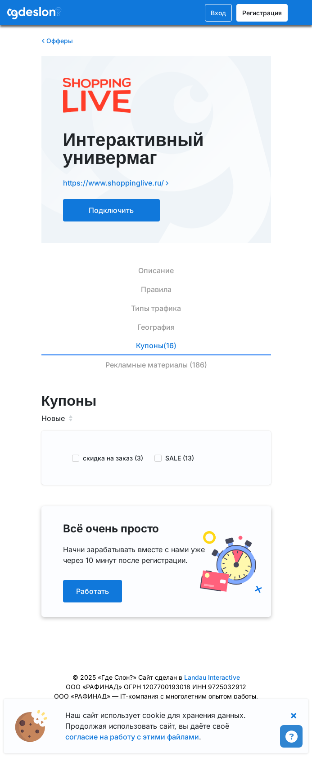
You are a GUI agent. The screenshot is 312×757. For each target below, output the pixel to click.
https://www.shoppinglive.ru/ (116, 182)
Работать (92, 591)
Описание (156, 270)
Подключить (111, 210)
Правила (156, 289)
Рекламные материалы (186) (156, 364)
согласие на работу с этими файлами (132, 736)
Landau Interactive (212, 677)
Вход (218, 13)
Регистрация (262, 13)
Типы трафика (156, 308)
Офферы (57, 40)
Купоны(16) (156, 345)
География (156, 327)
